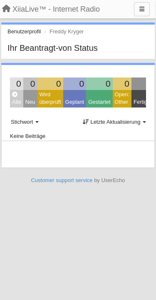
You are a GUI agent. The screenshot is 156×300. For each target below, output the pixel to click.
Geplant (74, 102)
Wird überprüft (50, 98)
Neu (30, 102)
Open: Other (122, 98)
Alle (16, 98)
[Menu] (142, 9)
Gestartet (99, 102)
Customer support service (61, 180)
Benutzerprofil (24, 31)
